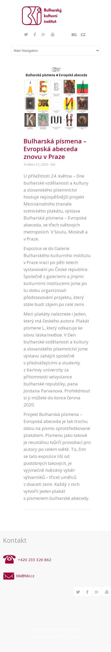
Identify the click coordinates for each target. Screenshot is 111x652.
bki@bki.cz (25, 575)
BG (74, 34)
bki (53, 164)
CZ (83, 34)
